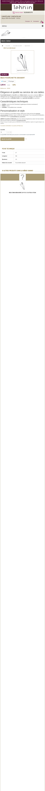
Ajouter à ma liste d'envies (35, 139)
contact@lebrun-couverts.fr (17, 116)
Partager (11, 81)
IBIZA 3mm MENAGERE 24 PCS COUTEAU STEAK (22, 192)
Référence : (3, 88)
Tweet (3, 81)
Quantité (2, 129)
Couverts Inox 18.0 (21, 120)
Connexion (36, 21)
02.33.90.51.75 (28, 12)
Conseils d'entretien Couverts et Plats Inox (11, 126)
